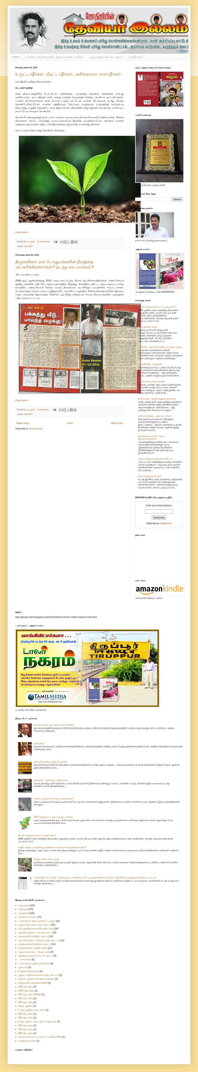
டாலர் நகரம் (24, 959)
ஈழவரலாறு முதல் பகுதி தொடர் (34, 924)
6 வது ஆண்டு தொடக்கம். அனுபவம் (37, 1021)
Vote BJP (28, 246)
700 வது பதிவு (25, 1029)
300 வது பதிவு (25, 998)
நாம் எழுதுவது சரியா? (149, 476)
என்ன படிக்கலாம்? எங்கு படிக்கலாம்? (53, 798)
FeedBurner (166, 523)
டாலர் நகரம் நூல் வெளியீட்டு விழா (36, 921)
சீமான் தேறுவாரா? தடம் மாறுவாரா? (157, 307)
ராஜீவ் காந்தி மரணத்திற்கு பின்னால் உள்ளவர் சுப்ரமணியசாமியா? (52, 847)
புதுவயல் (23, 967)
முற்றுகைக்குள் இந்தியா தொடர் (34, 944)
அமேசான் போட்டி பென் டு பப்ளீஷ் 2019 (39, 1037)
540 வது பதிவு (25, 1017)
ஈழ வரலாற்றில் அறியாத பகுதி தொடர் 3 (39, 940)
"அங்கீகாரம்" (135, 56)
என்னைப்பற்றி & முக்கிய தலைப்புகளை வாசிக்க (54, 56)
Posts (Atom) (35, 428)
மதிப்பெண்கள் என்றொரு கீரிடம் (155, 459)
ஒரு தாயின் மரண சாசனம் (151, 381)
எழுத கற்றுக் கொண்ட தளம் (105, 56)
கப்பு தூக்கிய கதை (147, 327)
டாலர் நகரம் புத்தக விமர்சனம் (34, 963)
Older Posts (117, 423)
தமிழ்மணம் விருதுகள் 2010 (32, 983)
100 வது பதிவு (25, 986)
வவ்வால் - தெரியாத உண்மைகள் (51, 780)
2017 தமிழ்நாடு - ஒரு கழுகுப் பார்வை (53, 817)
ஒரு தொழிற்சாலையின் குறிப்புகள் (36, 928)
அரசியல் (22, 909)
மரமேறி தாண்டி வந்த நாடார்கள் (155, 416)
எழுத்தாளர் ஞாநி (27, 1041)
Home (15, 56)
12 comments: (44, 241)
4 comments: (43, 409)
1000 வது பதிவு (26, 990)
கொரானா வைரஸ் (27, 917)
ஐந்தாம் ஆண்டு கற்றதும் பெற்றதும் (36, 979)
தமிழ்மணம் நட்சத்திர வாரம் (32, 948)
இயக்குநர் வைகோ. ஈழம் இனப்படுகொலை (151, 437)
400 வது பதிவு (25, 1002)
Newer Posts (22, 423)
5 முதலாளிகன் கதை (28, 971)
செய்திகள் (23, 913)
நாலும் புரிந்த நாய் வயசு (46, 859)
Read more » (21, 232)
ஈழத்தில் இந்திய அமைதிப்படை (35, 932)
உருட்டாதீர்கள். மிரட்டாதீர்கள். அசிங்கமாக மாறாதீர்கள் (68, 74)
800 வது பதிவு (25, 1033)
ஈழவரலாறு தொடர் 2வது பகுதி (34, 952)
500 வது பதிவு (25, 1013)
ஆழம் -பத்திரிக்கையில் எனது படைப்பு (38, 975)
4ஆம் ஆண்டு (25, 1006)
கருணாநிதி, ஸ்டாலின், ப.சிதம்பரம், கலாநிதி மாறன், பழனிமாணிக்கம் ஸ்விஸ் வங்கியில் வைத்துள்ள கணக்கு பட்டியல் (95, 877)
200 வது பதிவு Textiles (29, 994)
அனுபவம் (23, 905)
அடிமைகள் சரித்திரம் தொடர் (33, 936)
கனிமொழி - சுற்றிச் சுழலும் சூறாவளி (157, 398)
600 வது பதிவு (25, 1025)
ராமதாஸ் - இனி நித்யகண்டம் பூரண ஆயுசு (160, 347)
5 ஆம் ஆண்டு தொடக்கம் (31, 1010)
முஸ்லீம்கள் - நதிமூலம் (150, 364)
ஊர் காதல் (39, 743)
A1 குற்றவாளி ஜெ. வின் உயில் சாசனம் (54, 725)
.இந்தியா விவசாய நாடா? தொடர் (35, 955)
